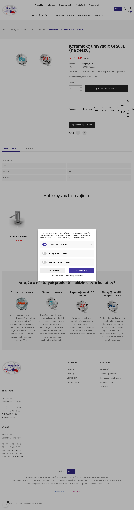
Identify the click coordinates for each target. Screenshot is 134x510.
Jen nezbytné (52, 270)
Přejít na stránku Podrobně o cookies (67, 275)
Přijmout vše (81, 270)
